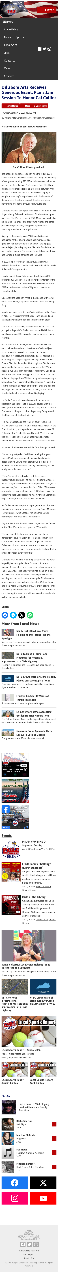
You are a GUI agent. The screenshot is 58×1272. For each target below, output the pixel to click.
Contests (9, 60)
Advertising (11, 29)
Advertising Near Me (29, 1250)
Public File (29, 1258)
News (7, 37)
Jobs (7, 52)
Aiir (42, 1263)
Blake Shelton (24, 1121)
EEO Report (29, 1254)
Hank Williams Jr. (28, 1107)
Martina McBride (25, 1135)
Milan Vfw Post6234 (45, 849)
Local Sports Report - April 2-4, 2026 (14, 1081)
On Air (8, 68)
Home (8, 21)
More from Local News (36, 106)
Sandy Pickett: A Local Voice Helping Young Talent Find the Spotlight (26, 635)
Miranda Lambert (26, 1163)
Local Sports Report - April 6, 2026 (21, 1050)
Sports (20, 37)
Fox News (21, 1149)
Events (7, 836)
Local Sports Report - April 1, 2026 (42, 1081)
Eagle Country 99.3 (29, 1104)
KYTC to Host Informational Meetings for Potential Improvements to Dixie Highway (25, 658)
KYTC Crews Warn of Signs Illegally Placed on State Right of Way (42, 1000)
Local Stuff (10, 45)
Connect (9, 76)
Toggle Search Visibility (54, 49)
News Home (12, 106)
